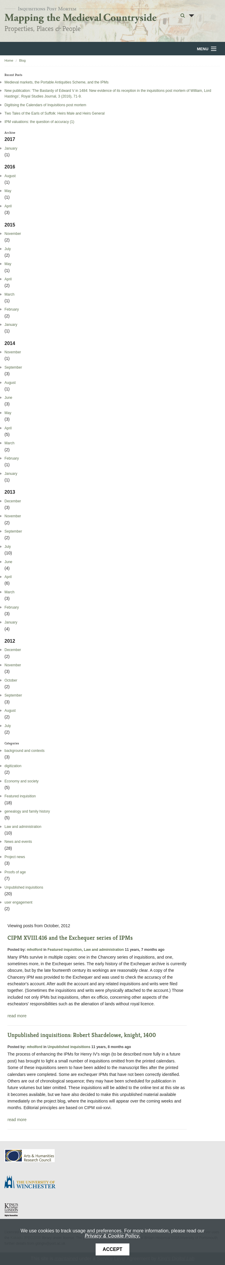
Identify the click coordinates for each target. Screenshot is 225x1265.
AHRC (30, 1156)
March (9, 294)
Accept (113, 1249)
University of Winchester (32, 1183)
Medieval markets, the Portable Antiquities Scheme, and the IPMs (56, 82)
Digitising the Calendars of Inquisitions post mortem (45, 105)
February (11, 309)
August (10, 176)
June (8, 398)
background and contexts (24, 751)
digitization (13, 766)
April (8, 206)
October (10, 680)
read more (17, 1015)
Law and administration (22, 827)
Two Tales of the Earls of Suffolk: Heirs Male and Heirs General (54, 113)
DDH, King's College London (11, 1209)
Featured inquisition (20, 796)
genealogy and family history (27, 811)
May (7, 191)
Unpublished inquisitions (23, 887)
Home (8, 60)
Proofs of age (15, 872)
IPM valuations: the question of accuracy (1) (39, 122)
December (12, 501)
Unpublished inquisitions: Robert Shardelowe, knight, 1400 (81, 1035)
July (7, 249)
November (12, 234)
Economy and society (21, 781)
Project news (14, 857)
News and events (18, 842)
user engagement (18, 902)
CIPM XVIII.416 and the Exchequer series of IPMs (70, 938)
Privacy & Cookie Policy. (112, 1235)
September (13, 367)
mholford (34, 950)
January (10, 148)
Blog (22, 60)
